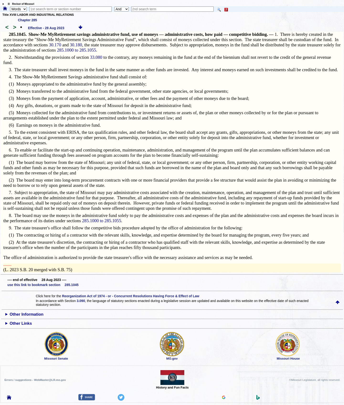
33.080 (96, 57)
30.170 (55, 44)
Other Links (21, 323)
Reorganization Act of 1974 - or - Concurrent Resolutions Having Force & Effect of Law (130, 296)
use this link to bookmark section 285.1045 (43, 285)
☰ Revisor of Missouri (19, 4)
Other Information (26, 314)
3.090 (81, 301)
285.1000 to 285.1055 (76, 50)
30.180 (76, 44)
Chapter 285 (27, 20)
